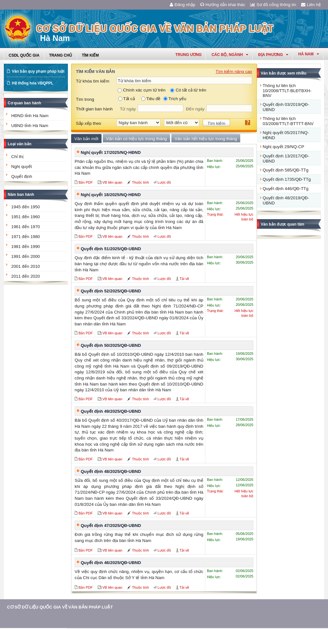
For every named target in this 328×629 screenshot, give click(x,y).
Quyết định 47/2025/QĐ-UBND (111, 525)
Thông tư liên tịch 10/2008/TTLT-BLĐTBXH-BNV (287, 90)
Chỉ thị (17, 156)
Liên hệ (311, 4)
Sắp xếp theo (88, 123)
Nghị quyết (21, 166)
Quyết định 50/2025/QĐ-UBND (111, 345)
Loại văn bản (19, 144)
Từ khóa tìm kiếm (92, 81)
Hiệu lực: (214, 167)
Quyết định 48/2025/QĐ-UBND (111, 471)
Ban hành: (215, 161)
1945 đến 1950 (25, 206)
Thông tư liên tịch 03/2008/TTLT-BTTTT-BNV (288, 121)
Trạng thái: (215, 214)
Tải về (184, 279)
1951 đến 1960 (25, 216)
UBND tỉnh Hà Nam (29, 125)
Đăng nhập (182, 4)
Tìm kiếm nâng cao (234, 71)
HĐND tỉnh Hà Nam (29, 115)
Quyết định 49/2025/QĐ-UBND (111, 411)
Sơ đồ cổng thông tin (273, 4)
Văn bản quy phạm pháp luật (38, 71)
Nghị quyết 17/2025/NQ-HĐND (111, 152)
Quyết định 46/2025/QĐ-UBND (111, 562)
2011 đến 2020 (25, 276)
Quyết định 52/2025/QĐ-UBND (111, 291)
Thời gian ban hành (94, 109)
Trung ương (188, 54)
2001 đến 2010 (25, 266)
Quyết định (21, 176)
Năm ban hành (21, 194)
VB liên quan (112, 182)
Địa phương (273, 54)
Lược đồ (164, 182)
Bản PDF (85, 182)
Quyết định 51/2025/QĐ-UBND (111, 248)
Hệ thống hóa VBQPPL (32, 83)
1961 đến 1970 (25, 226)
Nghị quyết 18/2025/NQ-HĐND (111, 194)
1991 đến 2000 (25, 256)
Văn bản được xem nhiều (283, 73)
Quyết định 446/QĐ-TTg (285, 188)
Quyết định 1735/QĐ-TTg (287, 179)
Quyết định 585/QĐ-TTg (285, 170)
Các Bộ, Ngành (229, 54)
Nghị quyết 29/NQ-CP (283, 146)
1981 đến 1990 (25, 246)
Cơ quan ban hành (24, 103)
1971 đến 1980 (25, 236)
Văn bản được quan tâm (282, 224)
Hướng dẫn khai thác (222, 4)
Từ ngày (128, 109)
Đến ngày (195, 109)
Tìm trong (85, 99)
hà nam (308, 54)
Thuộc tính (140, 182)
